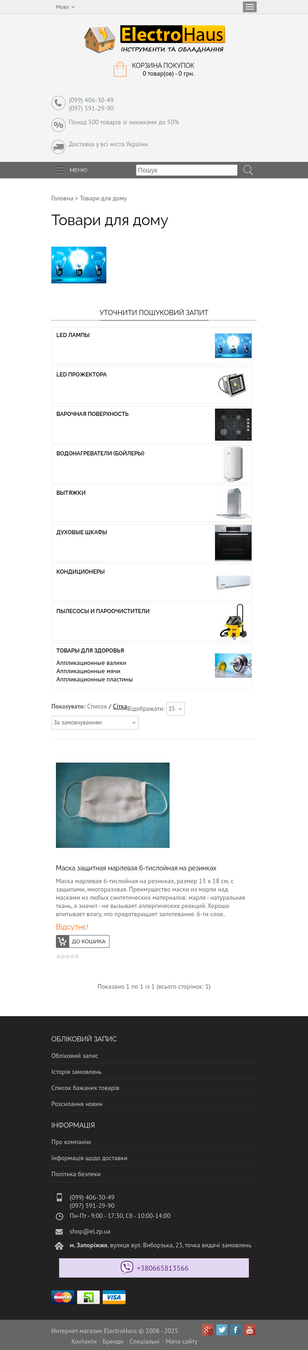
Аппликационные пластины (94, 679)
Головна (62, 198)
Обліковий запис (74, 1055)
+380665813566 (163, 1268)
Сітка (120, 706)
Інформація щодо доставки (89, 1158)
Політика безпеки (76, 1174)
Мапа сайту (182, 1341)
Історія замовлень (76, 1072)
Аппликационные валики (91, 662)
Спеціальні (144, 1341)
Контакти (84, 1341)
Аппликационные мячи (88, 671)
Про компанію (71, 1142)
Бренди (113, 1341)
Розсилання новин (77, 1104)
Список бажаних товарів (85, 1088)
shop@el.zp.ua (90, 1231)
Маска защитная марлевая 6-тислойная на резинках (136, 868)
